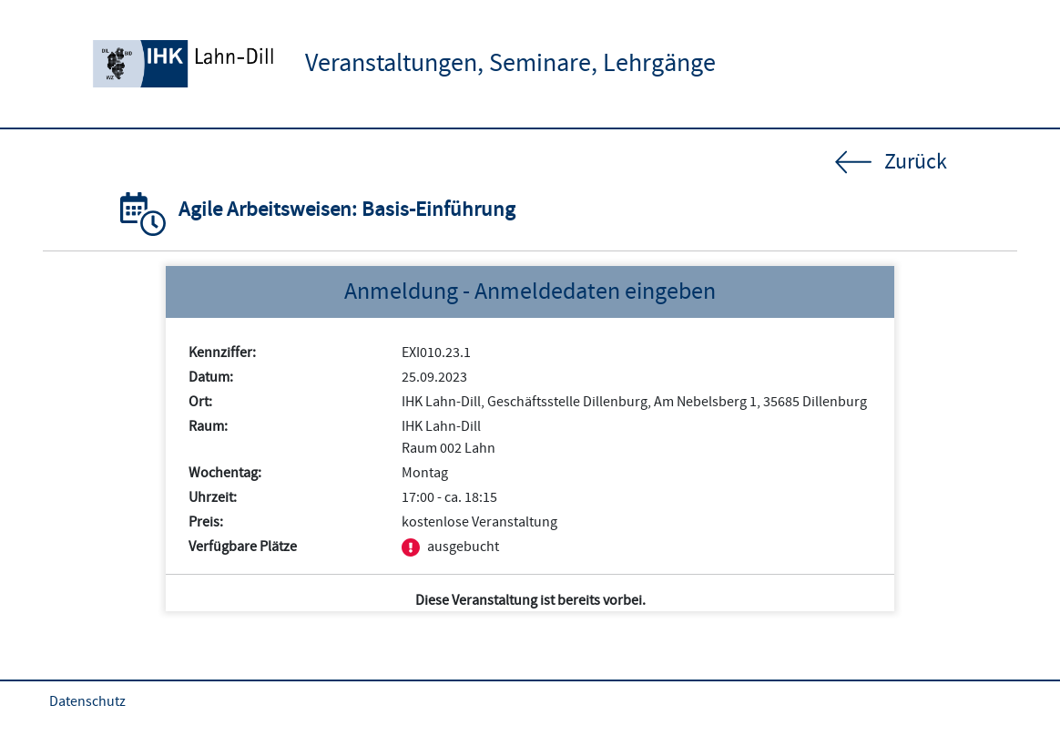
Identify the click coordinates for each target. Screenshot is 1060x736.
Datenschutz (87, 701)
